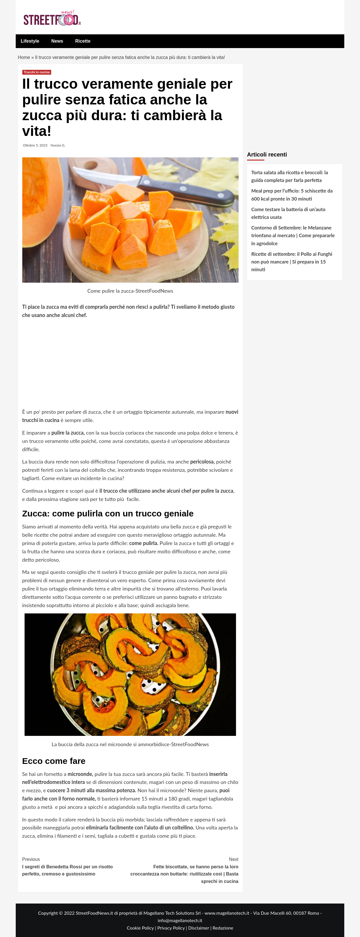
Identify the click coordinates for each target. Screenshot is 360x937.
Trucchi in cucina (37, 72)
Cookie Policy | (142, 927)
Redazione (223, 927)
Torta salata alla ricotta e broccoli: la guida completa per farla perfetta (289, 176)
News (57, 41)
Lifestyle (30, 41)
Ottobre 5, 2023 (35, 145)
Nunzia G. (58, 145)
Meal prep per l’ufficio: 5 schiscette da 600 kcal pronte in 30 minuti (292, 194)
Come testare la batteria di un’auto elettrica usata (288, 213)
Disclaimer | (200, 927)
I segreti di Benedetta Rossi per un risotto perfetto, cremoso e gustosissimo (76, 866)
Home (24, 57)
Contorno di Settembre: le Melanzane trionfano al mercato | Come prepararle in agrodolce (293, 235)
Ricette (82, 41)
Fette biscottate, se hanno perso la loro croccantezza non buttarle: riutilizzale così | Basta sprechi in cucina (184, 870)
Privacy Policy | (172, 927)
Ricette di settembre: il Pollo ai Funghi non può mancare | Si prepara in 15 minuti (291, 261)
